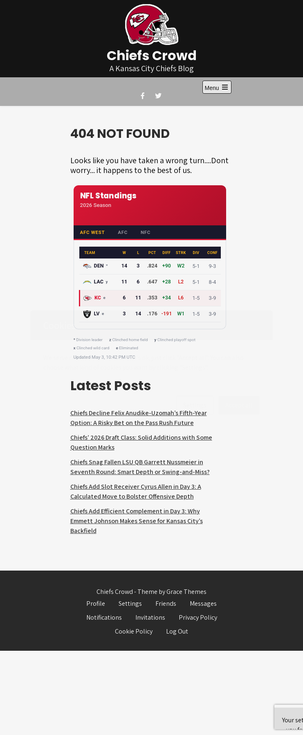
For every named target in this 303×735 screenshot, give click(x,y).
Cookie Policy (134, 631)
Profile (95, 603)
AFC (123, 232)
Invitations (150, 617)
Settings (130, 603)
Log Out (177, 631)
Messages (203, 603)
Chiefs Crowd (152, 55)
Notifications (104, 617)
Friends (165, 603)
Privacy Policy (198, 617)
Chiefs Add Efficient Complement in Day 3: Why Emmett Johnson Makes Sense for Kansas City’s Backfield (136, 521)
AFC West (92, 232)
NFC (145, 232)
